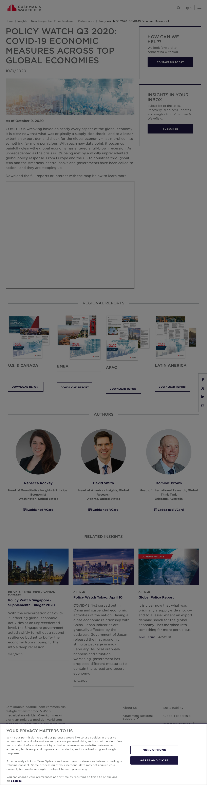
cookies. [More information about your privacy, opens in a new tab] (16, 780)
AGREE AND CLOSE (154, 760)
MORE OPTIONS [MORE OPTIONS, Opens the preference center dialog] (154, 749)
